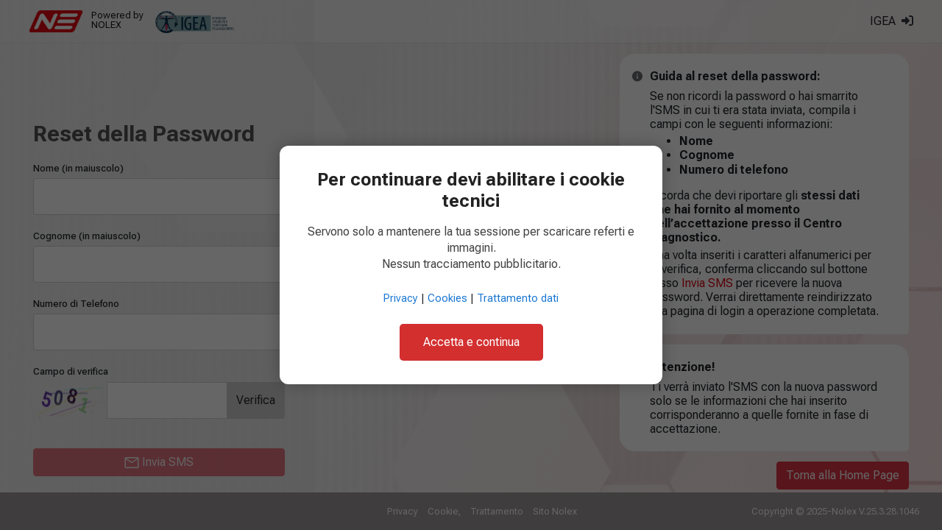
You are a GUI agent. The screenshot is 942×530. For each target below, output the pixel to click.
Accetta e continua (471, 342)
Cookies (447, 298)
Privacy (400, 298)
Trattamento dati (518, 298)
